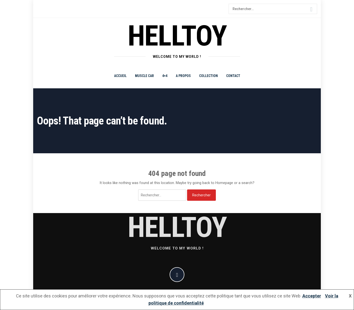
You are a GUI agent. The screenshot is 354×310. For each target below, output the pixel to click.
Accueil (120, 76)
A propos (183, 76)
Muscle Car (144, 76)
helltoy (177, 35)
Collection (208, 76)
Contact (233, 76)
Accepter (311, 295)
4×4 (164, 76)
